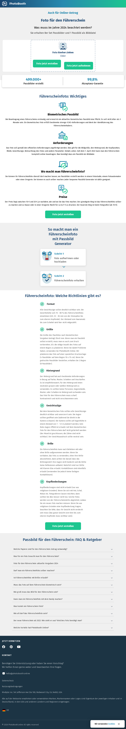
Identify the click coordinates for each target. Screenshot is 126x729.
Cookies (111, 724)
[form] (63, 56)
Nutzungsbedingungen (12, 686)
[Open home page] (14, 4)
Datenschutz (8, 680)
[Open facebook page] (3, 647)
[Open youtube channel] (18, 647)
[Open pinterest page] (11, 647)
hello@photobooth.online (18, 673)
